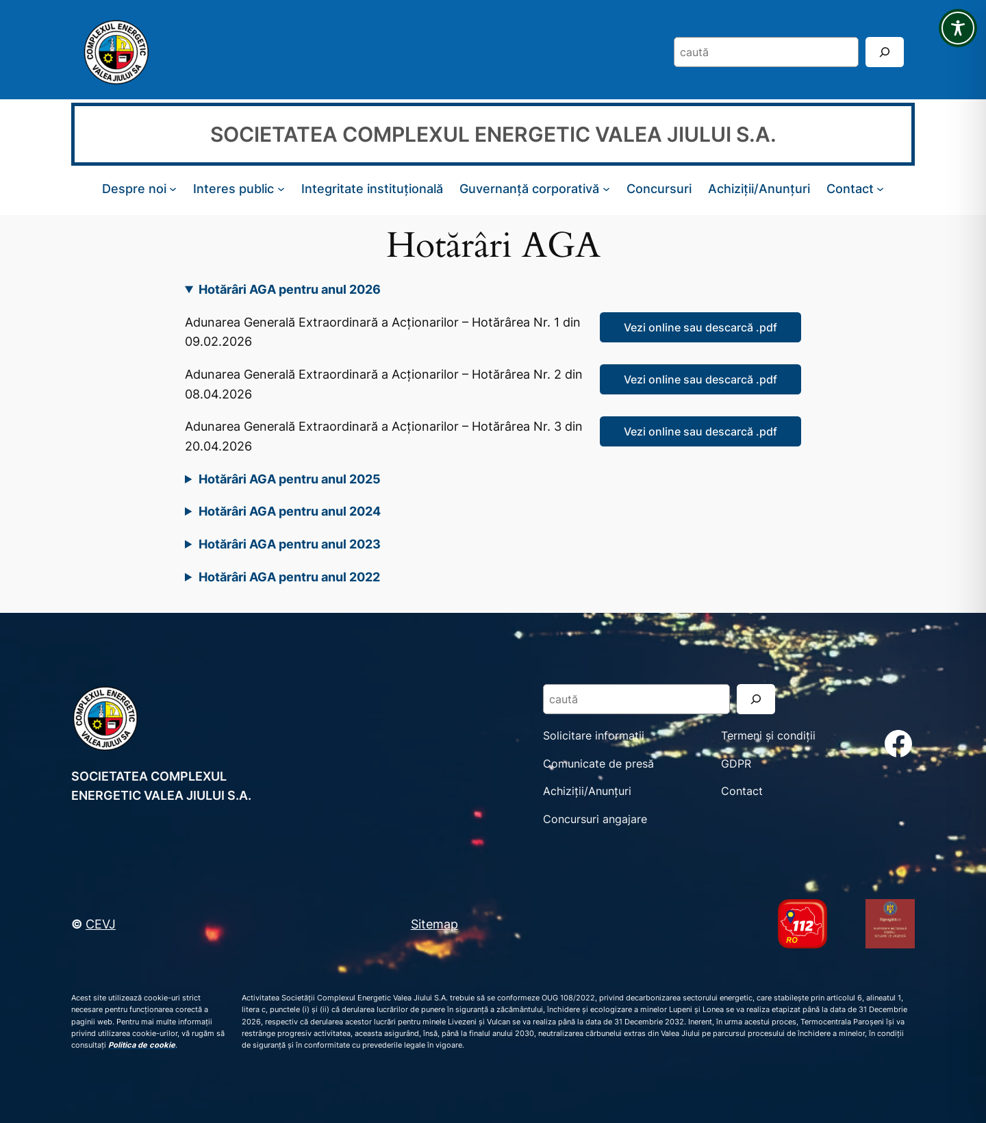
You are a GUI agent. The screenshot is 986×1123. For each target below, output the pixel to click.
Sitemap (434, 923)
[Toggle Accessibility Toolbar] (958, 28)
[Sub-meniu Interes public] (281, 188)
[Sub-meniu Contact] (880, 188)
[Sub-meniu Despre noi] (173, 188)
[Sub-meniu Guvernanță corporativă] (606, 188)
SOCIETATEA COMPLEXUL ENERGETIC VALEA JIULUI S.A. (493, 134)
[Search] (884, 51)
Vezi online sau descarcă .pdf (700, 327)
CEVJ (101, 923)
